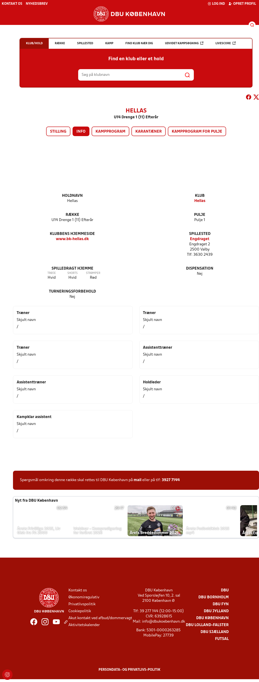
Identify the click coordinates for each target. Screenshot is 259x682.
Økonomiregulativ (83, 597)
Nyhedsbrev (37, 3)
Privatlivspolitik (82, 604)
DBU (225, 590)
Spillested (199, 234)
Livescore (225, 43)
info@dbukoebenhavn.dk (163, 621)
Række (72, 215)
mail (137, 480)
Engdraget (199, 239)
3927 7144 (171, 480)
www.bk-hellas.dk (72, 239)
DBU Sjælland (215, 632)
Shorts (72, 273)
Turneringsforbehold (72, 291)
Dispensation (199, 268)
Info (81, 131)
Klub (200, 196)
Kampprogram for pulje (197, 131)
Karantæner (148, 131)
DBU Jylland (216, 611)
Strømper (93, 273)
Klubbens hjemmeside (72, 234)
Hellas (199, 201)
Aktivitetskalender (84, 625)
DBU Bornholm (213, 597)
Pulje (199, 215)
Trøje (51, 273)
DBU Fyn (221, 604)
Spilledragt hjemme (72, 268)
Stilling (58, 131)
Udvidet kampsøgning (184, 43)
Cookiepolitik (79, 611)
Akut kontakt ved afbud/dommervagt (100, 618)
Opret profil (242, 4)
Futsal (222, 639)
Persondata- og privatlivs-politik (129, 669)
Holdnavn (72, 196)
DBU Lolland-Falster (207, 625)
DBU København (212, 618)
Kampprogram (110, 131)
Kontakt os (12, 3)
